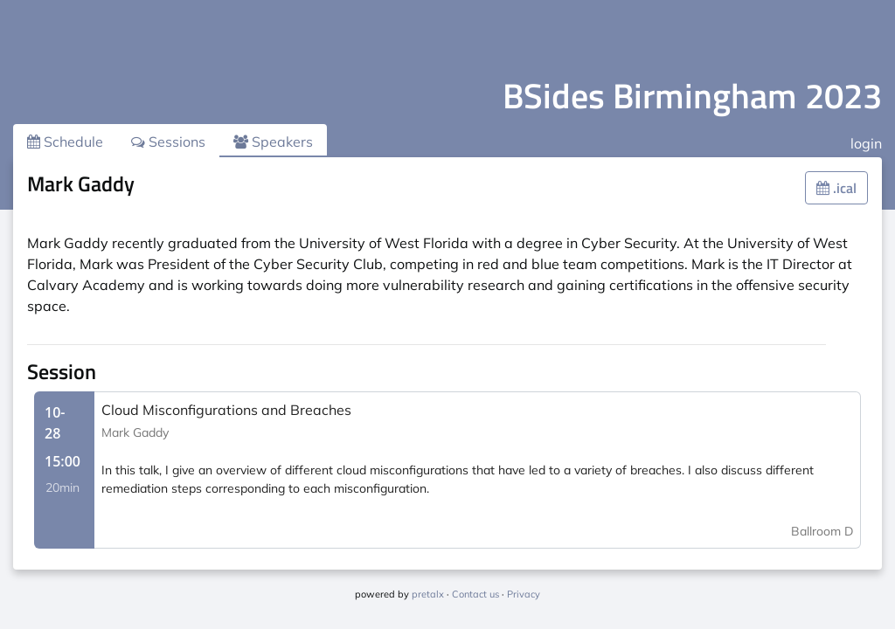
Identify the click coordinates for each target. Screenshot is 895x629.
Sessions (168, 141)
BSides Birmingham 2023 (692, 95)
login (866, 143)
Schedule (65, 141)
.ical (836, 187)
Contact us (475, 594)
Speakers (273, 141)
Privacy (523, 594)
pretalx (428, 594)
